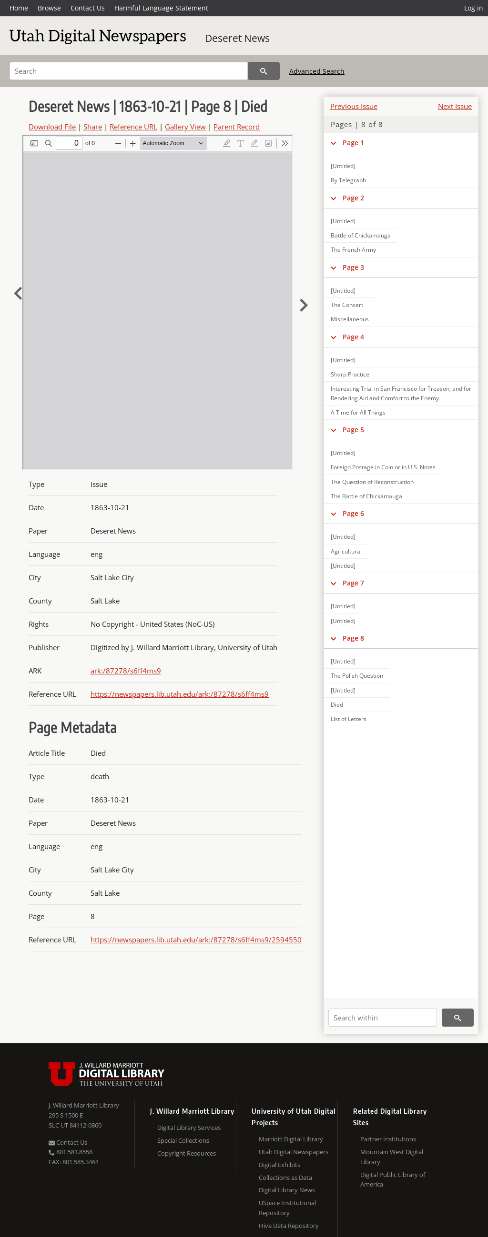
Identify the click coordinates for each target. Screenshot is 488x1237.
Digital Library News (287, 1190)
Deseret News (237, 38)
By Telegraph (348, 180)
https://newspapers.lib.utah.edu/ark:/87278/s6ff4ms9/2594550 (196, 939)
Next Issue (455, 106)
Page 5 (353, 429)
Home (19, 7)
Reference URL (133, 126)
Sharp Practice (350, 374)
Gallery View (185, 126)
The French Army (353, 250)
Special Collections (183, 1140)
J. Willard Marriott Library (84, 1105)
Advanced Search (317, 71)
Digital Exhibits (279, 1164)
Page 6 (353, 513)
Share (92, 126)
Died (337, 705)
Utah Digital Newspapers (293, 1152)
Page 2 (353, 197)
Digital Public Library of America (392, 1179)
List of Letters (348, 719)
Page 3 (353, 267)
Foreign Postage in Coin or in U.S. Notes (383, 467)
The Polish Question (357, 676)
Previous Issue (353, 106)
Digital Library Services (189, 1127)
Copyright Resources (186, 1153)
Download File (52, 126)
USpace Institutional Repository (287, 1207)
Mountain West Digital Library (391, 1157)
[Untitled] (343, 166)
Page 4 (353, 336)
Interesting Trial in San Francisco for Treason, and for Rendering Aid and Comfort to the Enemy (401, 393)
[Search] (129, 71)
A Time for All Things (358, 412)
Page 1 (353, 142)
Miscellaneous (350, 319)
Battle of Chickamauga (361, 235)
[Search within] (382, 1018)
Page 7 (353, 582)
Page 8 (353, 638)
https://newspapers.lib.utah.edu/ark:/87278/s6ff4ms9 (180, 694)
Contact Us (88, 7)
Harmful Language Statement (161, 7)
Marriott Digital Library (291, 1139)
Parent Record (237, 126)
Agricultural (346, 551)
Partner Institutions (388, 1139)
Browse (49, 7)
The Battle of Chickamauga (366, 496)
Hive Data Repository (289, 1225)
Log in (473, 7)
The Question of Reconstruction (372, 482)
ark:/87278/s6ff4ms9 (126, 670)
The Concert (347, 305)
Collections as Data (285, 1177)
